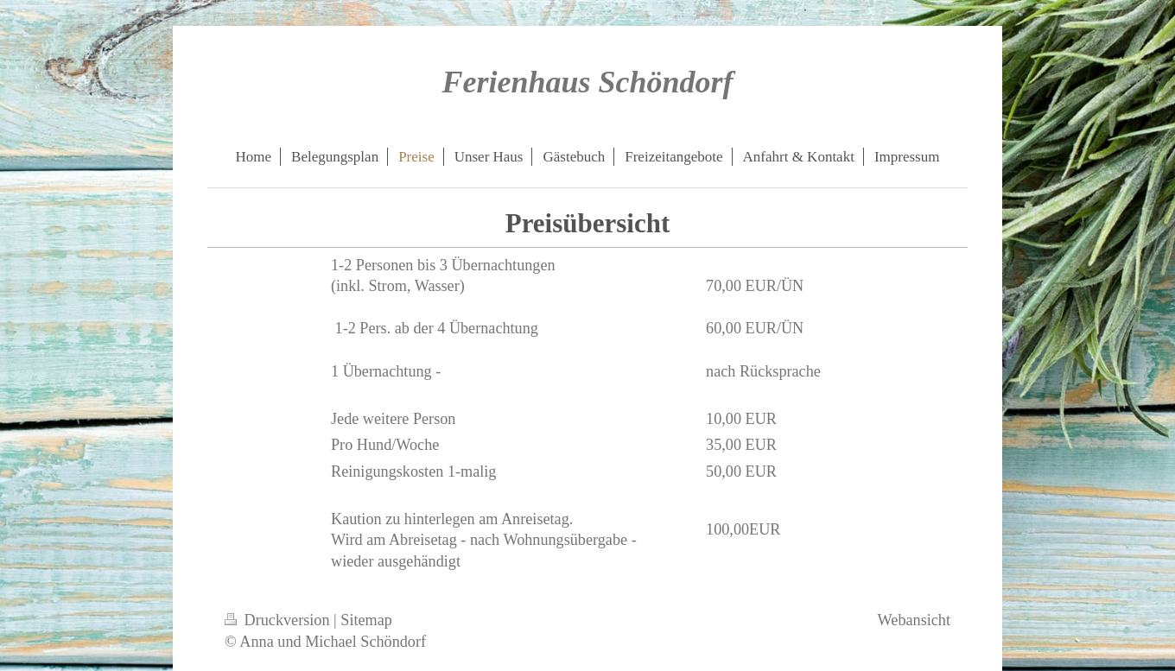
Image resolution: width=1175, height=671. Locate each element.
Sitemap (366, 620)
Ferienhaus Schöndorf (587, 82)
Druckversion (279, 620)
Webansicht (914, 620)
